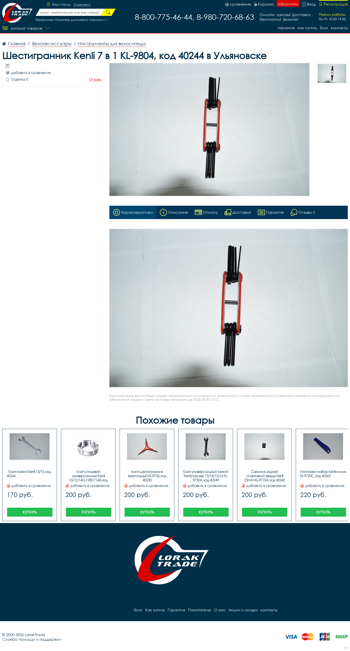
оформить (288, 4)
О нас (220, 610)
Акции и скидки (243, 610)
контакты (339, 27)
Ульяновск (81, 4)
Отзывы (95, 79)
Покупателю (199, 610)
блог (324, 27)
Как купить (307, 27)
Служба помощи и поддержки (31, 639)
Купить (30, 512)
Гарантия (286, 27)
